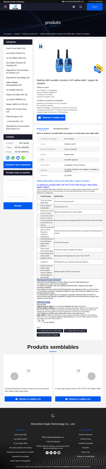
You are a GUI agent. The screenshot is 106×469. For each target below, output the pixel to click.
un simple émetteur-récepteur (48, 335)
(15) (16, 64)
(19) (14, 116)
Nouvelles (85, 448)
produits (17, 34)
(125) (15, 48)
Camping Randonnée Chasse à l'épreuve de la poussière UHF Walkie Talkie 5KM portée (27, 390)
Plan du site (86, 452)
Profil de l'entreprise (85, 434)
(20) (14, 84)
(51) (16, 58)
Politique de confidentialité (86, 456)
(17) (14, 121)
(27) (17, 71)
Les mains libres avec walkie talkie (50, 331)
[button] (14, 376)
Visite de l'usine (85, 439)
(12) (14, 90)
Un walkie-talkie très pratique (75, 331)
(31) (17, 95)
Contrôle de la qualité (85, 443)
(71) (15, 53)
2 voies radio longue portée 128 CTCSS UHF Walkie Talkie (78, 389)
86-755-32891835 (95, 1)
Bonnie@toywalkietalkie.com (73, 1)
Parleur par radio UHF (29, 34)
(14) (16, 110)
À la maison (7, 34)
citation (94, 7)
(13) (17, 78)
